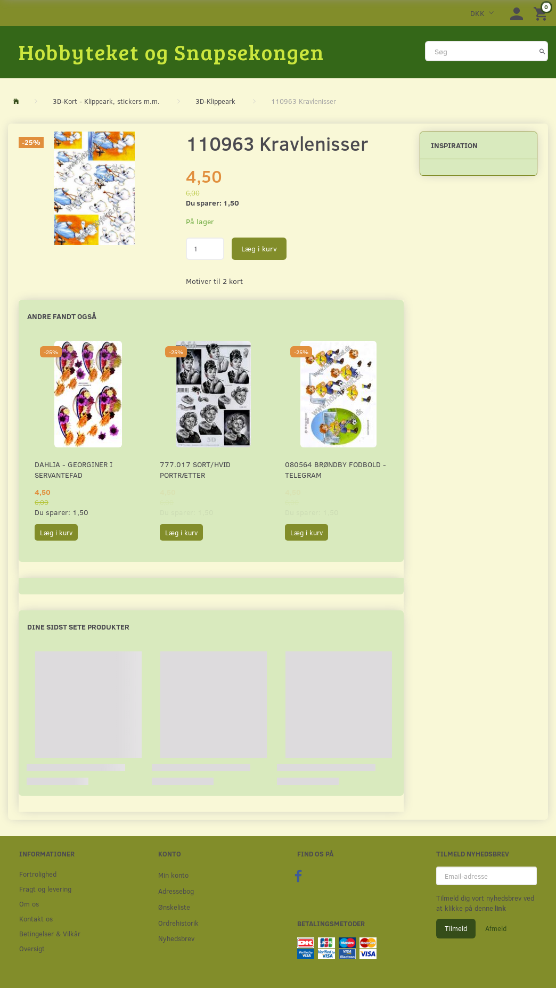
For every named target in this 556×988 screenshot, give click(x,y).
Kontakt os (36, 918)
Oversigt (32, 948)
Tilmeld (456, 928)
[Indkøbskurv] (542, 13)
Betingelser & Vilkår (49, 933)
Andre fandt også (61, 316)
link (499, 908)
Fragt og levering (45, 888)
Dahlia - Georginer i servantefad (73, 469)
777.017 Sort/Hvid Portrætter (195, 469)
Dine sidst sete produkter (78, 627)
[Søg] (542, 51)
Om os (29, 903)
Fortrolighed (37, 873)
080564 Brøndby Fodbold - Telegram (335, 469)
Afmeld (495, 928)
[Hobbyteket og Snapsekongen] (171, 51)
